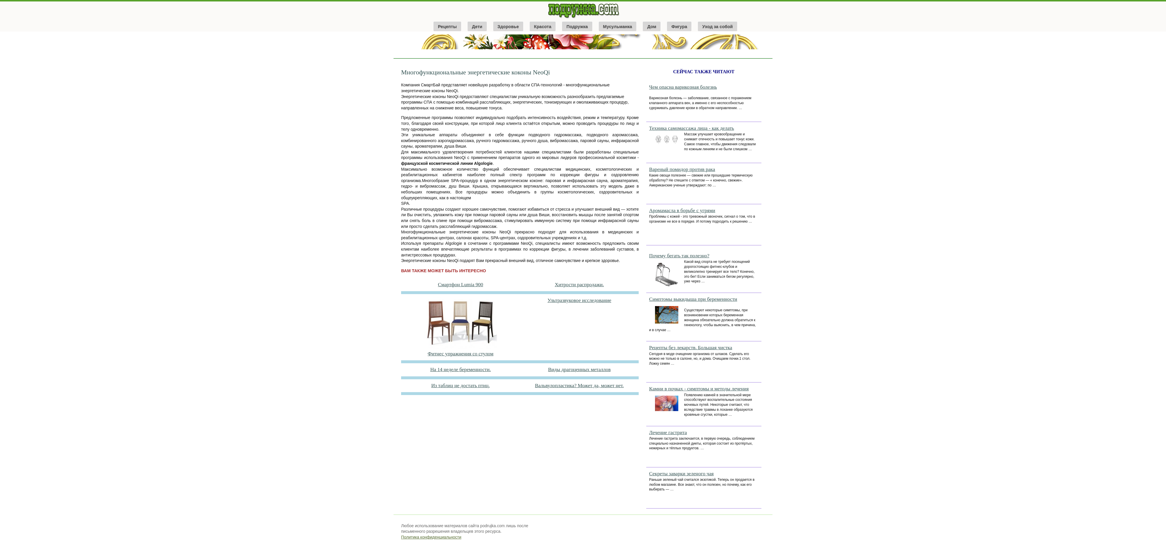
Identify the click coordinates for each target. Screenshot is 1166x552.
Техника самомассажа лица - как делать (691, 128)
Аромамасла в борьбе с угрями (682, 210)
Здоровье (508, 26)
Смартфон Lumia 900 (460, 284)
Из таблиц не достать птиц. (460, 385)
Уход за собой (717, 26)
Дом (651, 26)
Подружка (577, 26)
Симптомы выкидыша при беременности (693, 299)
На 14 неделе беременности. (460, 369)
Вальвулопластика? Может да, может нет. (579, 385)
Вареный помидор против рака (682, 169)
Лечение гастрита (668, 432)
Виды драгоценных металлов (579, 369)
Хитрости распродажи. (579, 284)
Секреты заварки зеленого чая (681, 473)
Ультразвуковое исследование (579, 300)
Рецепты (447, 26)
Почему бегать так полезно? (679, 255)
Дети (477, 26)
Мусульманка (617, 26)
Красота (542, 26)
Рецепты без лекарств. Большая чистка (690, 347)
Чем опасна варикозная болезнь (683, 87)
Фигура (679, 26)
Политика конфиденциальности (431, 537)
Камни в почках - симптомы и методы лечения (699, 389)
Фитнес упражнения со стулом (461, 354)
